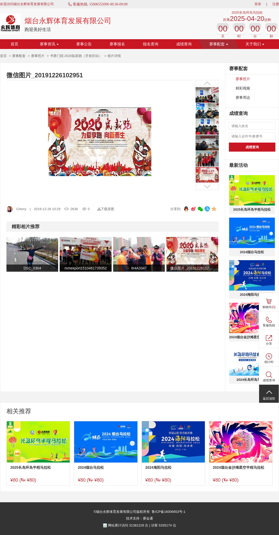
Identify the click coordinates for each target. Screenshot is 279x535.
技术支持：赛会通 (139, 518)
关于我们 (254, 44)
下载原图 (105, 209)
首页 (14, 44)
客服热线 (269, 325)
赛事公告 (84, 44)
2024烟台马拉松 (252, 252)
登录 (257, 4)
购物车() (269, 307)
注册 (275, 4)
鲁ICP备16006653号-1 (168, 512)
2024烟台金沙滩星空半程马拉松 (252, 337)
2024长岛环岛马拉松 (252, 380)
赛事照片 (37, 56)
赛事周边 (243, 98)
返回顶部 (269, 398)
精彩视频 (243, 88)
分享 (269, 343)
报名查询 (150, 44)
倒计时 (269, 362)
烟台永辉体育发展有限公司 (68, 21)
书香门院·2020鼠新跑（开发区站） (76, 56)
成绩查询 (184, 44)
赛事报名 (117, 44)
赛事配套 (218, 44)
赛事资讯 (49, 44)
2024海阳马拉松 (252, 295)
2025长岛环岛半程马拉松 (252, 209)
